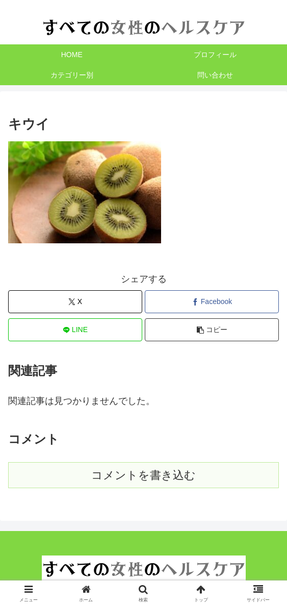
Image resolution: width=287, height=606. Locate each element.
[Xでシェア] (75, 301)
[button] (212, 329)
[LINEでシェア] (75, 329)
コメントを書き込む (143, 475)
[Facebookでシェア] (212, 301)
